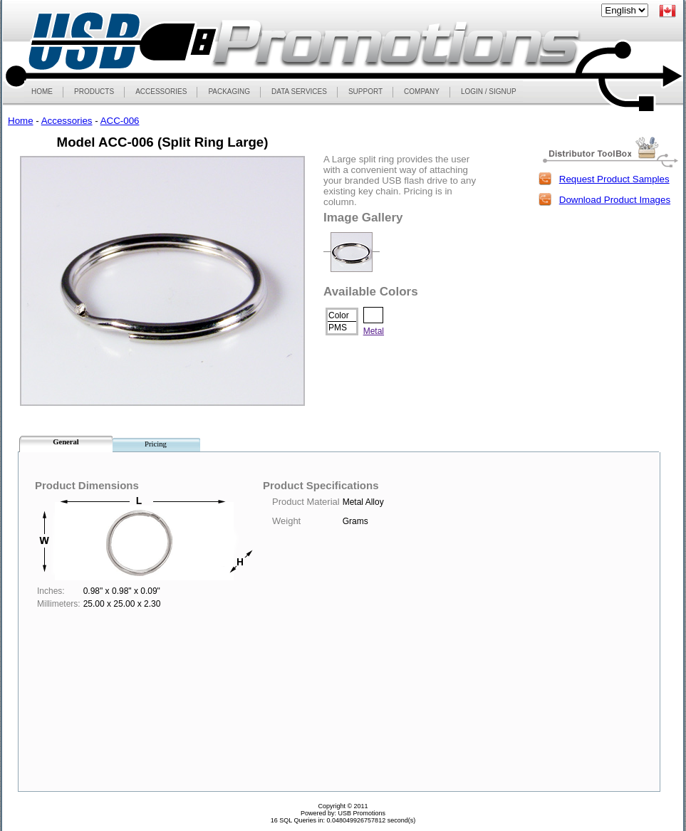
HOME (42, 91)
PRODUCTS (94, 91)
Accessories (67, 120)
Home (20, 120)
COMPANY (422, 91)
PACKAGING (228, 91)
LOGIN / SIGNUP (488, 91)
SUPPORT (365, 91)
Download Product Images (614, 199)
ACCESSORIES (160, 91)
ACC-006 (120, 120)
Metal (373, 331)
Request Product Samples (614, 179)
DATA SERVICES (299, 91)
